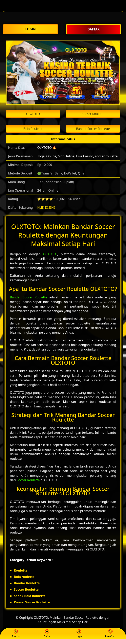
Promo (16, 633)
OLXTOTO (50, 254)
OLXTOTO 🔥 (46, 147)
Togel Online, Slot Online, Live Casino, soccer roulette (77, 156)
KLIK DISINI (46, 207)
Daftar (47, 633)
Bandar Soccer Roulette (28, 297)
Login (79, 633)
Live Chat (110, 633)
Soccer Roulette (28, 480)
